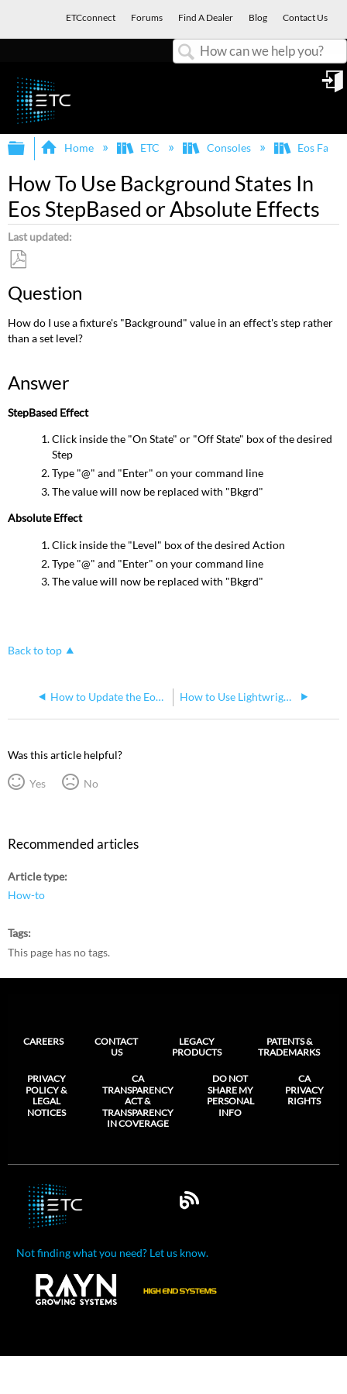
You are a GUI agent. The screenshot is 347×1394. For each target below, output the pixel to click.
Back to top (35, 650)
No (91, 783)
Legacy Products (197, 1046)
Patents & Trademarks (289, 1046)
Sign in (334, 87)
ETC (139, 147)
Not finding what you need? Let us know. (112, 1252)
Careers (43, 1041)
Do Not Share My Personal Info (230, 1095)
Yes (37, 783)
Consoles (218, 147)
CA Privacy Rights (304, 1090)
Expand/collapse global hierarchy (26, 149)
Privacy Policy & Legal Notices (46, 1095)
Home (67, 147)
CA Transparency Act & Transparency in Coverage (138, 1101)
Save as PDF (17, 260)
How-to (26, 894)
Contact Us (116, 1046)
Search (187, 52)
